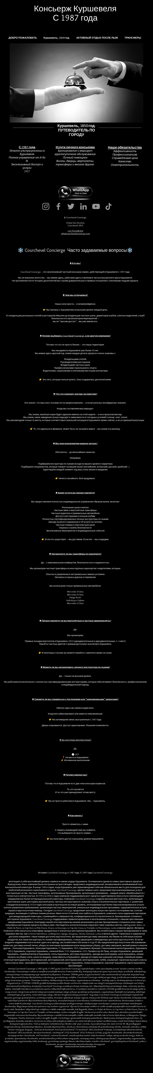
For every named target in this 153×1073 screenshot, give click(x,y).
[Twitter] (71, 206)
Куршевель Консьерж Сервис (72, 1046)
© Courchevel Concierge (75, 217)
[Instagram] (46, 206)
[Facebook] (58, 206)
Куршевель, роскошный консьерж (88, 1046)
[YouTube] (96, 206)
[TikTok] (108, 206)
